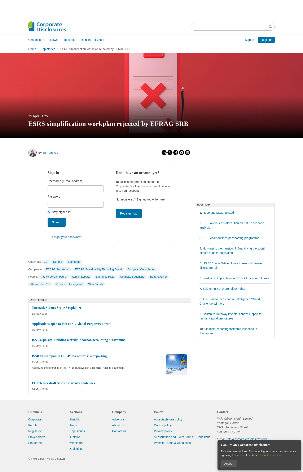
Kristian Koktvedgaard (69, 284)
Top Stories (77, 431)
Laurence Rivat (105, 276)
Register (266, 39)
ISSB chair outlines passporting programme (231, 238)
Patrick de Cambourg (53, 276)
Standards (74, 261)
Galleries (76, 448)
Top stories (69, 39)
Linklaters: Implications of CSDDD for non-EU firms (236, 278)
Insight (74, 419)
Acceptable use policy (168, 419)
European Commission (141, 269)
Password (54, 196)
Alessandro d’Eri (40, 284)
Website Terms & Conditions (172, 443)
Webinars (76, 443)
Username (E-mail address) (65, 181)
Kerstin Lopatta (81, 276)
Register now (128, 213)
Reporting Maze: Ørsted (218, 212)
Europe (57, 261)
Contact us (119, 431)
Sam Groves (50, 152)
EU (45, 261)
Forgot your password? (67, 237)
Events (99, 39)
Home (32, 49)
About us (118, 425)
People (33, 425)
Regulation (35, 431)
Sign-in (249, 39)
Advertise (118, 419)
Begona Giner (158, 276)
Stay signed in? (62, 212)
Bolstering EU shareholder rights (224, 288)
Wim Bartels (95, 284)
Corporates (35, 419)
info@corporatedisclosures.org (247, 439)
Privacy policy (163, 431)
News (54, 39)
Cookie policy (162, 425)
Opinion (85, 39)
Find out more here (269, 455)
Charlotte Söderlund (132, 276)
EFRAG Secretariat (57, 269)
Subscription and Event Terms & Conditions (182, 437)
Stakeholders (36, 437)
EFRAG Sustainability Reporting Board (98, 269)
